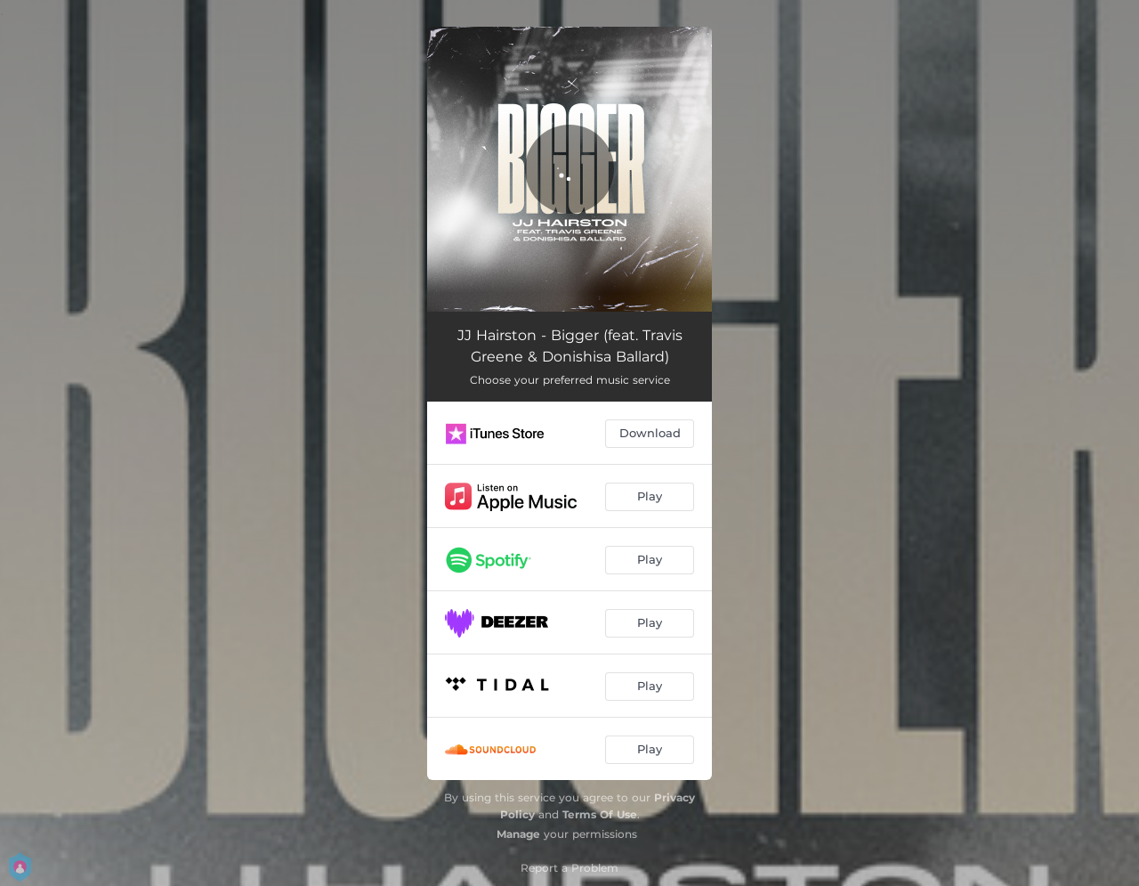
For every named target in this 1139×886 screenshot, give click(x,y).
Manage (518, 834)
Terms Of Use (599, 814)
